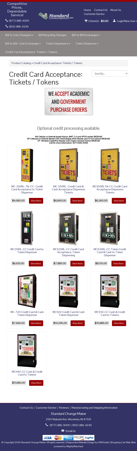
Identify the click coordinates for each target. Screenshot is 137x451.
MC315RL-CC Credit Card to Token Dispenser (27, 250)
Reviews (64, 407)
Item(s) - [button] (96, 21)
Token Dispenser (86, 43)
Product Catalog (21, 63)
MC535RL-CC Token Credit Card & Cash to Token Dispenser (110, 252)
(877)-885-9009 (17, 20)
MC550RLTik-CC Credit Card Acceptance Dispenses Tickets (110, 189)
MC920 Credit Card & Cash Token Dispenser (69, 313)
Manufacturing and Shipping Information (95, 407)
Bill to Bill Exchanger (86, 35)
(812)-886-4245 (17, 26)
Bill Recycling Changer (53, 35)
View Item (36, 200)
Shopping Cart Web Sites (123, 442)
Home (87, 10)
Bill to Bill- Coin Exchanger (23, 43)
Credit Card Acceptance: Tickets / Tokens (31, 52)
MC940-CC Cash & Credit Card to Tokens (27, 373)
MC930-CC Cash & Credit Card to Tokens (110, 313)
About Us (115, 10)
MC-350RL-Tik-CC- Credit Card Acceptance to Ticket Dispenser (27, 189)
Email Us (71, 431)
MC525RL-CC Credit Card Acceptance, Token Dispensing (68, 252)
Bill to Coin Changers (19, 35)
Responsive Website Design (80, 442)
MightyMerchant (74, 446)
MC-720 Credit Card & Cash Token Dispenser (27, 313)
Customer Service (94, 14)
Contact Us (100, 10)
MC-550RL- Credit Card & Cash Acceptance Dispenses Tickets (68, 189)
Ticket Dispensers (58, 43)
